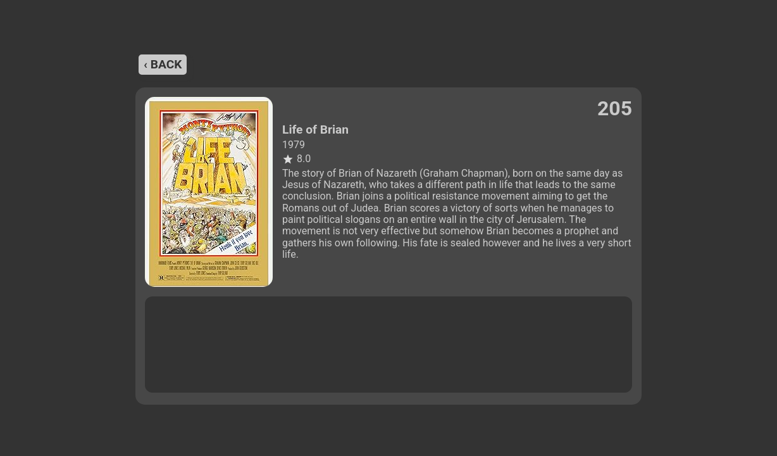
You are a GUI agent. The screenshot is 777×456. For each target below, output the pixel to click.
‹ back (163, 64)
